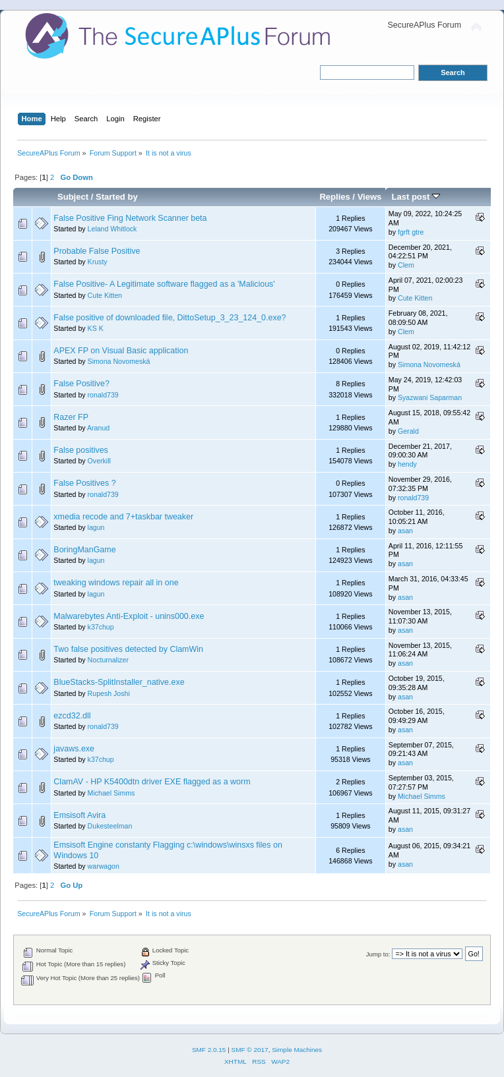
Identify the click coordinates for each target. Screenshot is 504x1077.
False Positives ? (84, 483)
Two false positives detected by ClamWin (128, 649)
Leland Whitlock (112, 229)
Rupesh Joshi (109, 693)
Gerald (408, 431)
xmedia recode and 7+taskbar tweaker (123, 516)
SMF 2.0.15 (209, 1049)
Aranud (98, 428)
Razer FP (70, 417)
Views (370, 197)
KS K (96, 328)
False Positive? (81, 383)
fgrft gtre (411, 232)
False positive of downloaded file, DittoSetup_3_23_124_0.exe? (169, 317)
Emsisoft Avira (79, 815)
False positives (80, 450)
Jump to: (378, 954)
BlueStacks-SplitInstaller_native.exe (118, 682)
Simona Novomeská (119, 361)
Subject (72, 197)
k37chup (101, 627)
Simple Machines (297, 1049)
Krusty (98, 262)
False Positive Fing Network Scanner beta (129, 218)
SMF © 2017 (250, 1049)
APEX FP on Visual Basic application (120, 350)
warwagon (103, 866)
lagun (96, 527)
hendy (407, 464)
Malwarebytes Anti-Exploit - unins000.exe (128, 616)
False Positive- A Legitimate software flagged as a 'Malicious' (163, 284)
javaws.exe (73, 748)
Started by (117, 197)
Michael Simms (111, 793)
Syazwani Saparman (430, 397)
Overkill (99, 461)
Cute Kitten (105, 295)
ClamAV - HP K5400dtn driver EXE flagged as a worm (151, 781)
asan (405, 531)
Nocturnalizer (108, 660)
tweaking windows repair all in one (115, 582)
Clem (406, 265)
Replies (334, 197)
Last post (415, 197)
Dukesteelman (110, 826)
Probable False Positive (96, 251)
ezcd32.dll (71, 715)
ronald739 (103, 395)
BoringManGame (84, 549)
